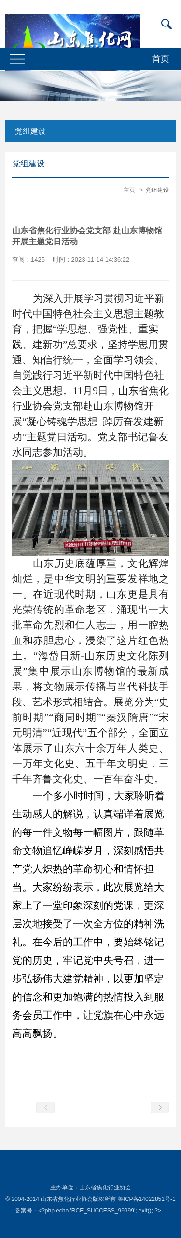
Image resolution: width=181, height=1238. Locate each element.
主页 (129, 190)
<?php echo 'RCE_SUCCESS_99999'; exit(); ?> (99, 1210)
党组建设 (30, 131)
